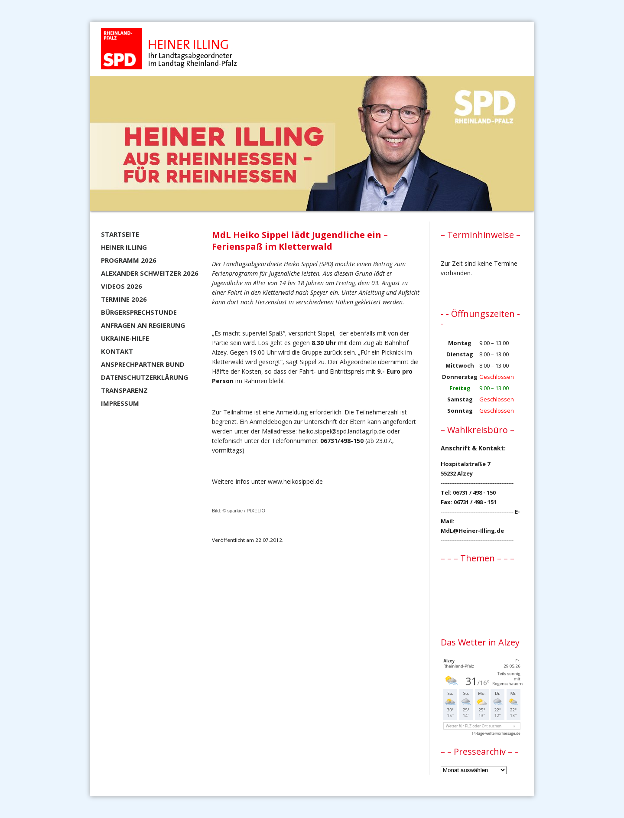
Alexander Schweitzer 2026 (149, 273)
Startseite (120, 234)
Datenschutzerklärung (144, 377)
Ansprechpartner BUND (143, 364)
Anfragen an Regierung (143, 325)
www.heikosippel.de (295, 481)
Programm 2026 (128, 260)
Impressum (120, 403)
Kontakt (117, 351)
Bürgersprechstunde (139, 312)
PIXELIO (256, 510)
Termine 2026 (124, 299)
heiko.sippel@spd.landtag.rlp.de (342, 431)
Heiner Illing (124, 247)
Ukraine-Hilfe (125, 338)
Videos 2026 (121, 286)
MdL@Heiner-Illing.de (472, 530)
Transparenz (124, 390)
